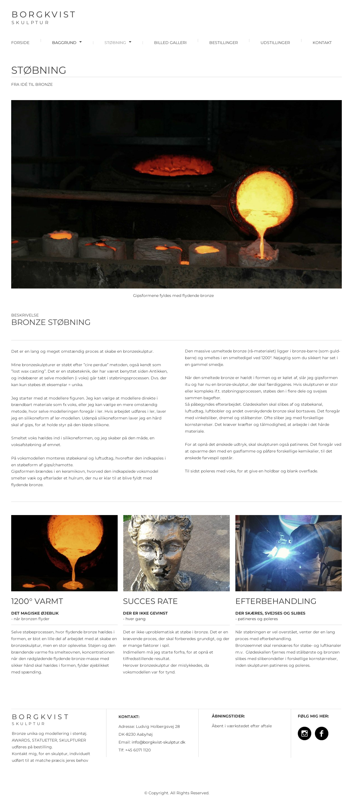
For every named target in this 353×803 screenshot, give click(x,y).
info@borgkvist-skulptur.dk (158, 742)
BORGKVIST (43, 14)
